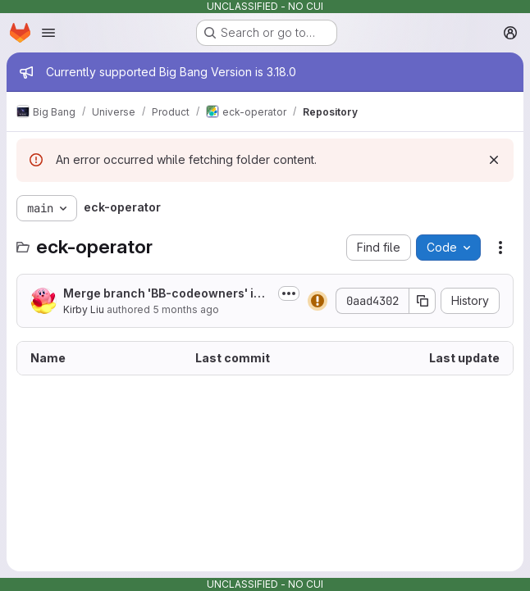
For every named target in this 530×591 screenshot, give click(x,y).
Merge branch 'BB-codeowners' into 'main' (164, 294)
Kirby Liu (83, 309)
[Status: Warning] (317, 301)
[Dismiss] (494, 160)
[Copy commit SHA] (422, 301)
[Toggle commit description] (288, 293)
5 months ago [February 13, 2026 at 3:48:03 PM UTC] (186, 309)
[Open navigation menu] (48, 33)
